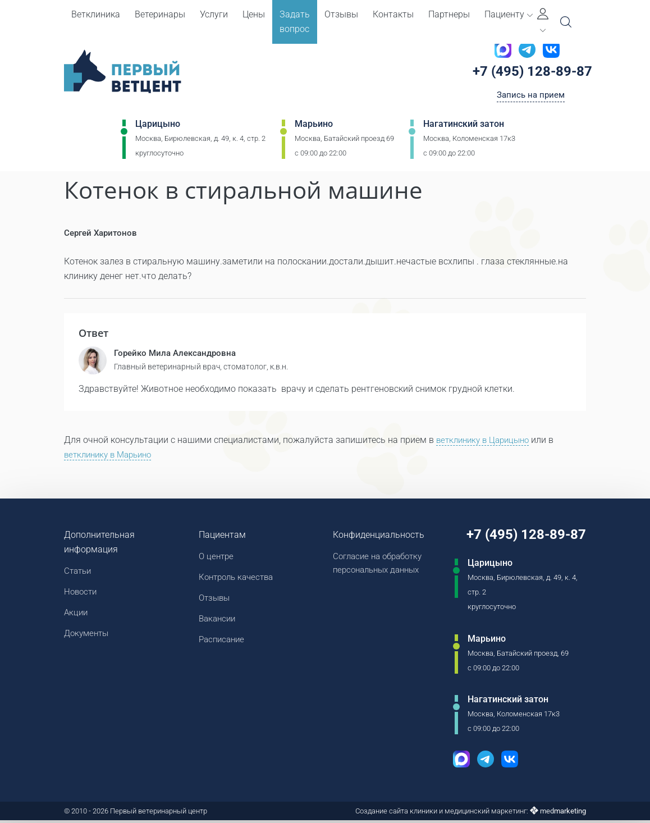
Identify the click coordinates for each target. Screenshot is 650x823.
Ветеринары (160, 14)
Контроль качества (235, 580)
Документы (88, 639)
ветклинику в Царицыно (486, 442)
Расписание (220, 646)
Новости (81, 595)
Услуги (214, 14)
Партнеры (449, 14)
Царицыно (157, 127)
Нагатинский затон (463, 127)
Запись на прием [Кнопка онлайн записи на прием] (530, 97)
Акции (76, 617)
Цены (253, 14)
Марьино (314, 127)
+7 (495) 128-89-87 (536, 72)
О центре (213, 559)
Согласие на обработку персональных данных (374, 566)
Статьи (79, 573)
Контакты (393, 14)
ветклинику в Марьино (111, 456)
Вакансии (215, 624)
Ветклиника (95, 14)
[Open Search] (566, 22)
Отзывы (341, 14)
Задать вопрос (295, 21)
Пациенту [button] (508, 14)
